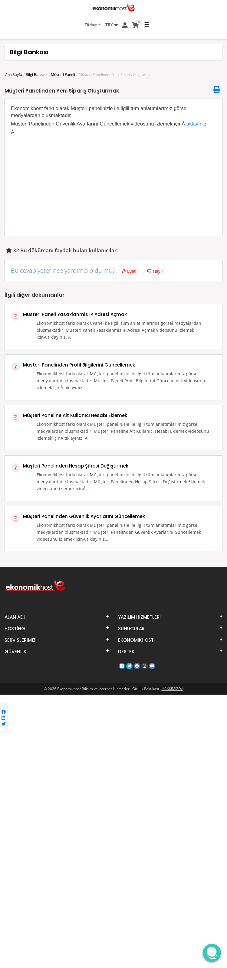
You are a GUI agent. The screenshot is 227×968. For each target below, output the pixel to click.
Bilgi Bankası (36, 74)
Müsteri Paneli (63, 74)
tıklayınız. (197, 124)
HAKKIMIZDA (172, 688)
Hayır (155, 271)
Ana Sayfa (13, 74)
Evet (129, 271)
